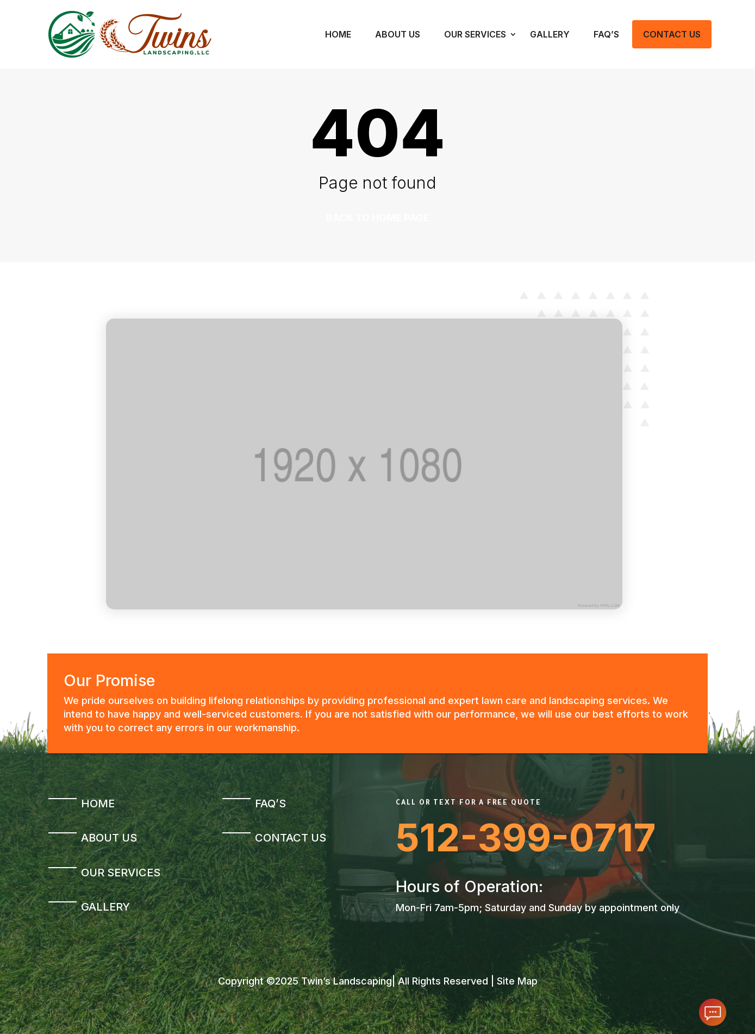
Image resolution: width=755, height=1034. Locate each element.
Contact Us (672, 34)
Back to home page (377, 217)
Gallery (550, 34)
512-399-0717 (526, 837)
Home (338, 34)
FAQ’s (606, 34)
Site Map (517, 981)
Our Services (475, 34)
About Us (397, 34)
